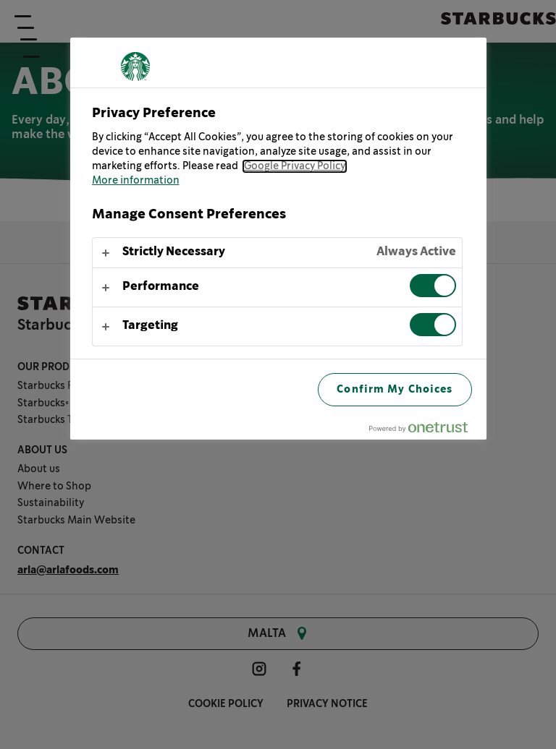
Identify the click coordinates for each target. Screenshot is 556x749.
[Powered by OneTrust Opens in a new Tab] (424, 430)
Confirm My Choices (394, 389)
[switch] (433, 285)
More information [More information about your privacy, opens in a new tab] (136, 181)
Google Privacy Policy (294, 166)
